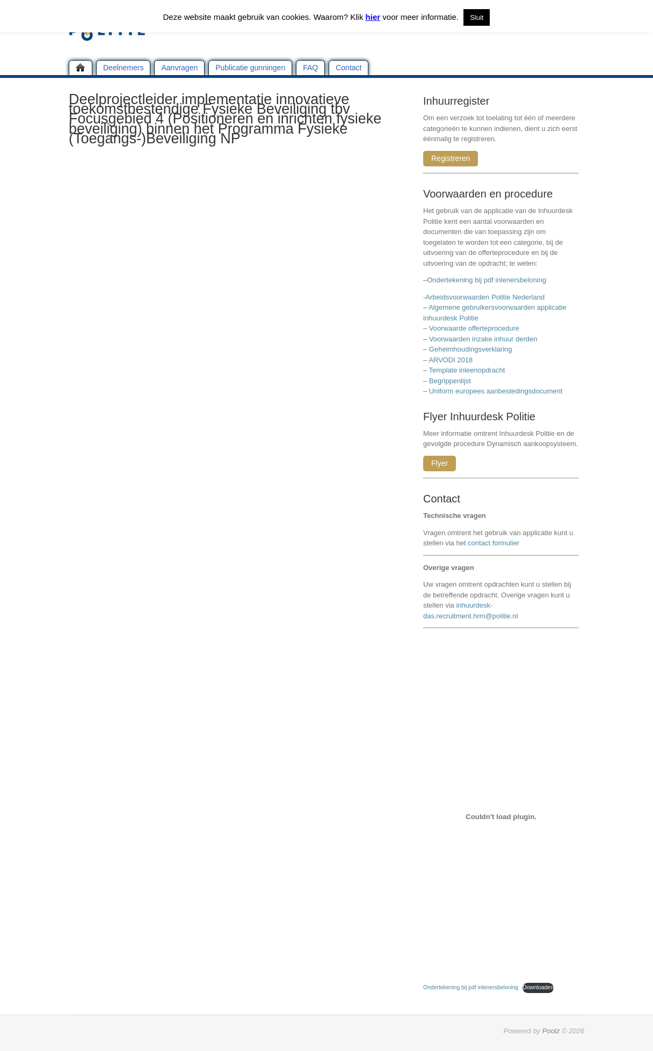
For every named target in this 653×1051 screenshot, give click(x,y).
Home (80, 67)
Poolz (551, 1031)
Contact (348, 67)
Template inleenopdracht (467, 370)
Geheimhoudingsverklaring (470, 349)
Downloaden (538, 987)
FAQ (310, 67)
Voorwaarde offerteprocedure (474, 328)
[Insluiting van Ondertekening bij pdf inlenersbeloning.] (501, 816)
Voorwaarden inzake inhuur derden (483, 339)
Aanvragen (179, 67)
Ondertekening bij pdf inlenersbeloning (488, 280)
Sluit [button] (476, 17)
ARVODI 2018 (451, 360)
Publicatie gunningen (250, 67)
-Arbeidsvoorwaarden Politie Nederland (484, 297)
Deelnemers (123, 67)
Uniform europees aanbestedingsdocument (496, 391)
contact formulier (493, 543)
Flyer (439, 463)
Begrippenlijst (450, 381)
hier (373, 16)
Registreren (450, 158)
